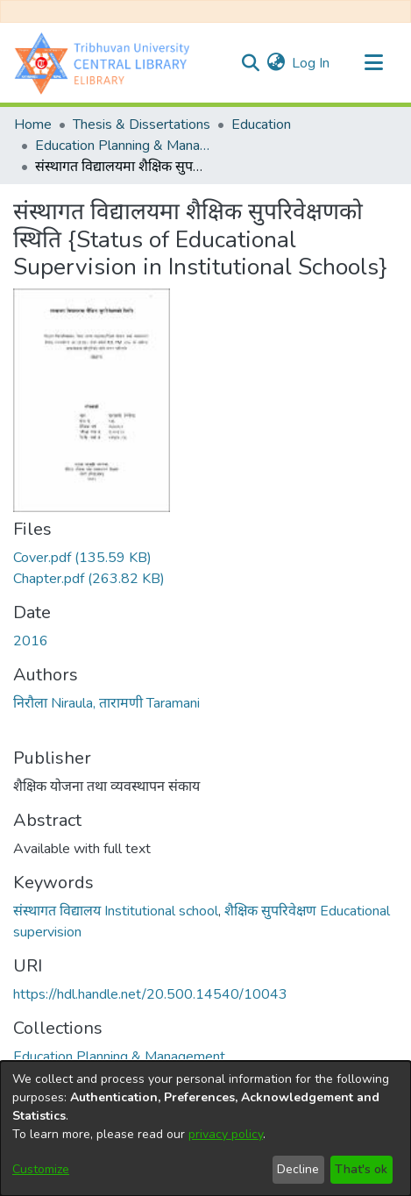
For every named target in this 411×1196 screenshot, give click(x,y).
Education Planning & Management (122, 145)
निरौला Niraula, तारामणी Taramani (106, 703)
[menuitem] (276, 63)
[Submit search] (250, 63)
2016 (30, 641)
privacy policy (225, 1134)
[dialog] (205, 1128)
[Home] (106, 63)
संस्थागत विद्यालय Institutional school (115, 911)
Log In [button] (311, 63)
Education (261, 124)
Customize (40, 1169)
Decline (298, 1169)
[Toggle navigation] (373, 63)
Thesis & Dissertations (141, 124)
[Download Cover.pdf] (82, 557)
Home (33, 124)
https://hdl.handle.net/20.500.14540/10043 (150, 994)
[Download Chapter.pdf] (89, 578)
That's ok (361, 1169)
